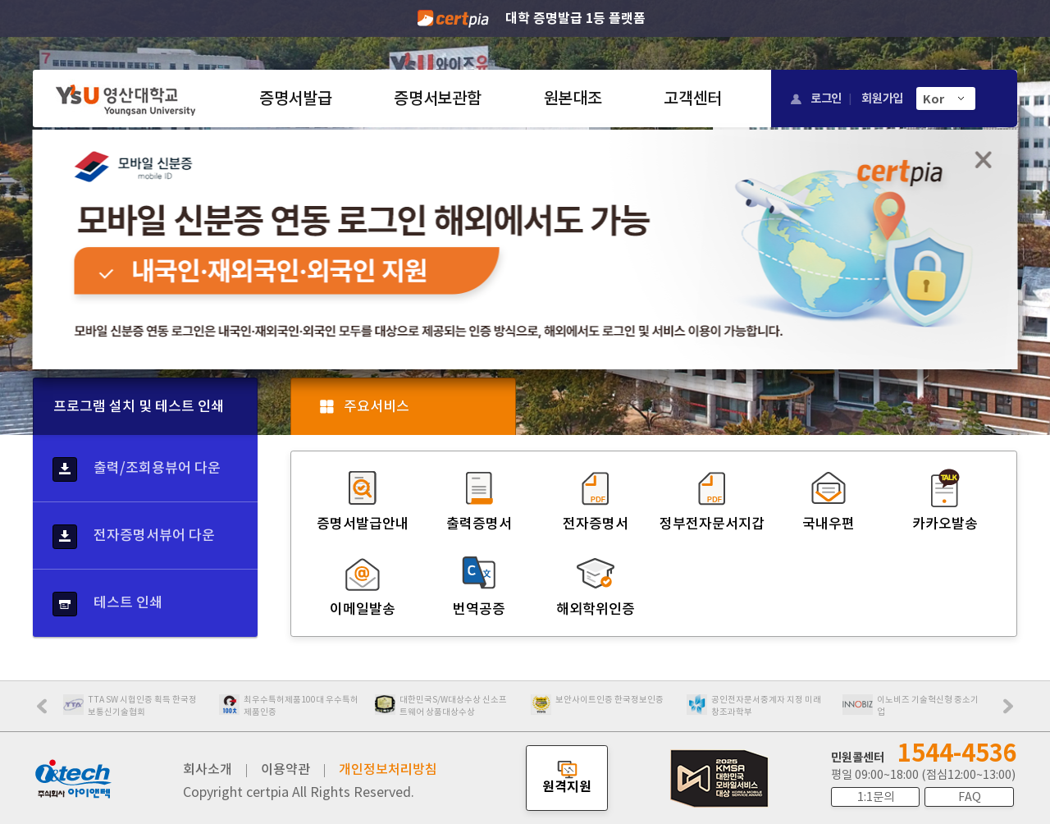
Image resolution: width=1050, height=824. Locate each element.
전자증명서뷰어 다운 (133, 536)
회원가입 (882, 98)
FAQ (969, 797)
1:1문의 (875, 797)
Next (1012, 711)
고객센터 (693, 98)
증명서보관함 (437, 98)
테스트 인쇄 (107, 604)
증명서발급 (295, 98)
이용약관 (285, 769)
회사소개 (207, 769)
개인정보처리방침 (388, 769)
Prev (50, 711)
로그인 (826, 98)
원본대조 (573, 98)
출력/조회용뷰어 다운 (136, 469)
